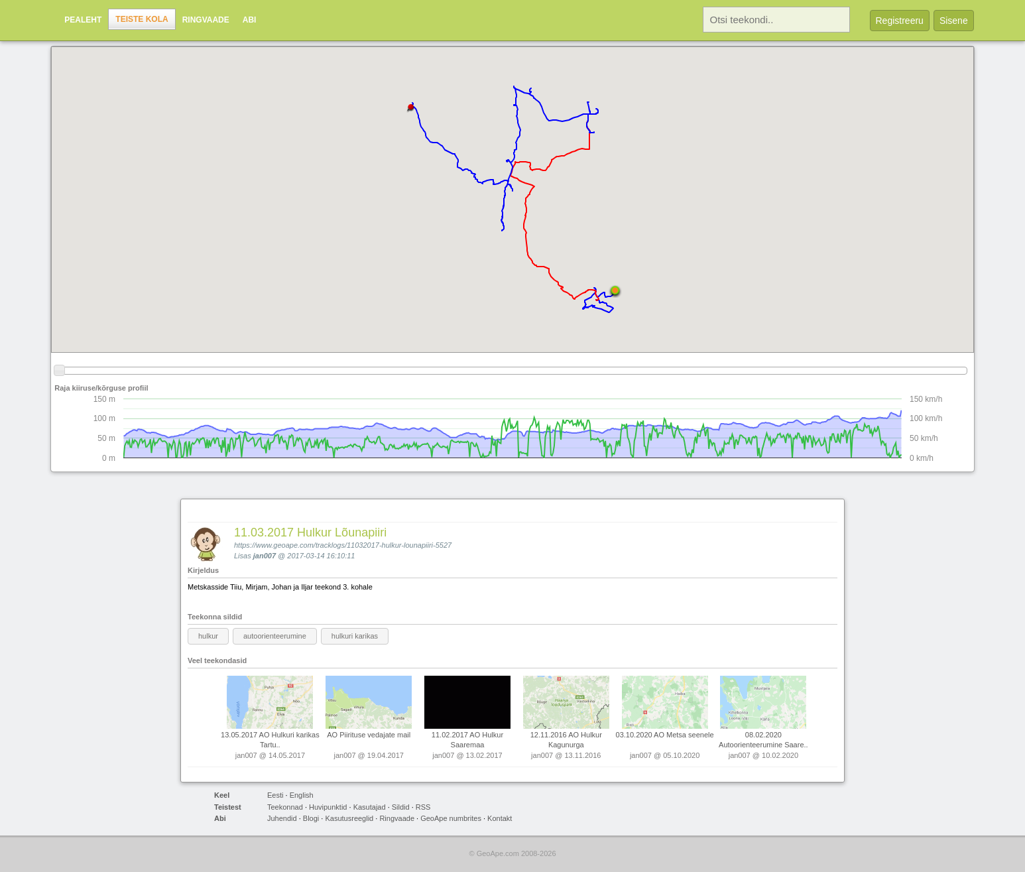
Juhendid (282, 818)
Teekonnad (285, 807)
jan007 (264, 556)
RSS (423, 807)
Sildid (401, 807)
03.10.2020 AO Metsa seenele (665, 735)
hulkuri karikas (355, 636)
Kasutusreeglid (349, 818)
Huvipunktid (328, 807)
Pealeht (82, 20)
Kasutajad (369, 807)
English (302, 795)
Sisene (953, 20)
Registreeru (900, 20)
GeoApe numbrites (450, 818)
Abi (250, 20)
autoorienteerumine (274, 636)
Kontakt (499, 818)
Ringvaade (205, 20)
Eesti (275, 795)
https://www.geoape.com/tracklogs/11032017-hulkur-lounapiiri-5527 (343, 545)
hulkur (208, 636)
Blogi (311, 818)
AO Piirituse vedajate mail (368, 735)
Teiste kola (141, 19)
